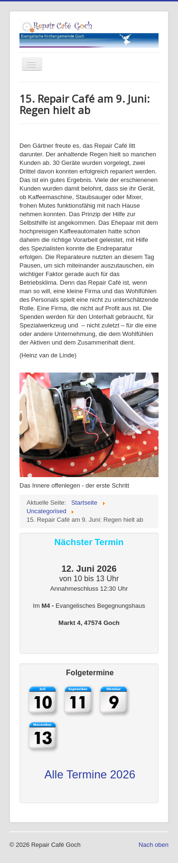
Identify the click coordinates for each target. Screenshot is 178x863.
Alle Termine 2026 (89, 774)
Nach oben (154, 844)
